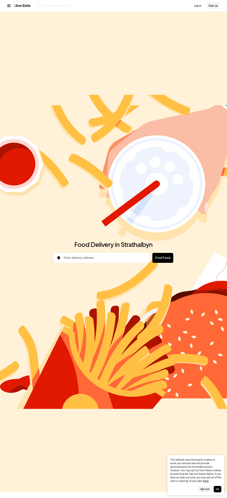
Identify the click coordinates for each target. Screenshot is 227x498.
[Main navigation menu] (9, 5)
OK (217, 489)
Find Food (162, 258)
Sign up (213, 5)
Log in (197, 5)
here (206, 481)
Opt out (204, 489)
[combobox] (104, 257)
